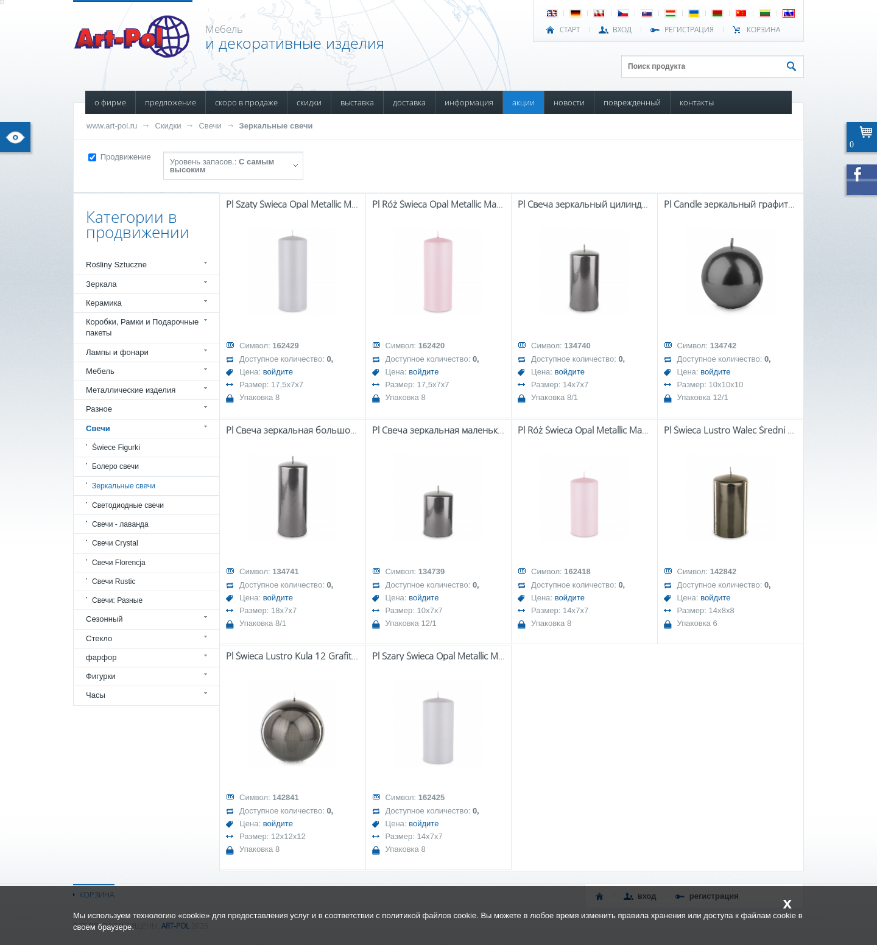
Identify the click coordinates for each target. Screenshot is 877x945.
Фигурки (101, 676)
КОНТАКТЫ (697, 102)
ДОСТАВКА (409, 102)
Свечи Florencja (119, 562)
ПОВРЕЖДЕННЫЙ (632, 102)
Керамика (104, 302)
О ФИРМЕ (110, 102)
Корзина (763, 30)
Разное (99, 408)
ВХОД (622, 30)
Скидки (168, 125)
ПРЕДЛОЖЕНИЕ (170, 102)
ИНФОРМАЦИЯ (469, 102)
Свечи (210, 125)
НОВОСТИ (569, 102)
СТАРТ (570, 30)
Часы (95, 695)
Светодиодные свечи (128, 505)
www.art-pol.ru (111, 125)
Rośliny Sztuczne (116, 264)
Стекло (99, 638)
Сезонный (104, 619)
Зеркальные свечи (276, 125)
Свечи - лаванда (120, 524)
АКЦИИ (523, 102)
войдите (278, 371)
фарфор (101, 657)
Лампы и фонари (117, 352)
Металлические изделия (130, 390)
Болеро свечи (115, 466)
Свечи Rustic (114, 581)
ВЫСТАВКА (357, 102)
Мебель (100, 371)
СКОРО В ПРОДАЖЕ (246, 102)
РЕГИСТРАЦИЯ (689, 30)
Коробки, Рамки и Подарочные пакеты (142, 327)
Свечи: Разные (117, 600)
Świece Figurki (116, 447)
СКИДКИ (309, 102)
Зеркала (101, 284)
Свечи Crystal (115, 543)
